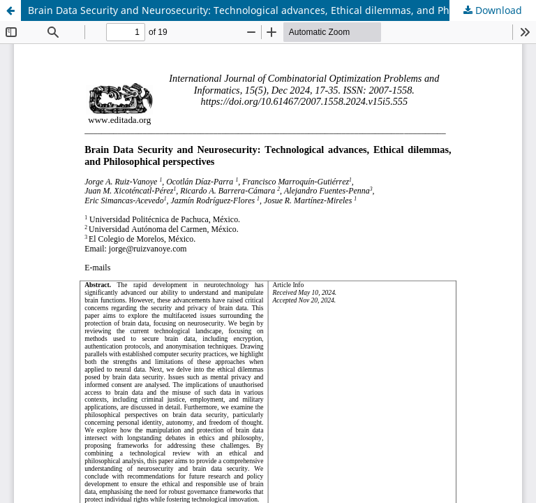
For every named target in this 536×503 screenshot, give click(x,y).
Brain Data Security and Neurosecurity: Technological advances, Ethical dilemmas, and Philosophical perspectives (282, 10)
